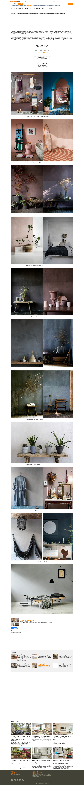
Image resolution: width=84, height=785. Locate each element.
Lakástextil (13, 5)
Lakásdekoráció (29, 5)
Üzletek (60, 3)
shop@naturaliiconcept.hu (43, 60)
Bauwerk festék (18, 632)
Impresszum (13, 773)
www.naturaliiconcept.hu (43, 52)
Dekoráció (21, 3)
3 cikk (25, 623)
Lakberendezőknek (35, 773)
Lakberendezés (35, 3)
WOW (49, 3)
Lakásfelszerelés (46, 5)
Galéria (25, 3)
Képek (58, 5)
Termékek (66, 3)
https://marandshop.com (21, 660)
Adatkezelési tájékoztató (15, 772)
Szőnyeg (23, 5)
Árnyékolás (39, 5)
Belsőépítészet (14, 3)
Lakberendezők (55, 3)
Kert (29, 3)
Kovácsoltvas (53, 5)
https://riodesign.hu (20, 668)
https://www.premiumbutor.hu (64, 659)
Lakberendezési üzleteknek (37, 772)
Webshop (70, 3)
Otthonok (41, 3)
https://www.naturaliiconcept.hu (26, 621)
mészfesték (13, 632)
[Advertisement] (42, 22)
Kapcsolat (12, 771)
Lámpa (34, 5)
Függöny (18, 5)
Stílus (46, 3)
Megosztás (14, 628)
